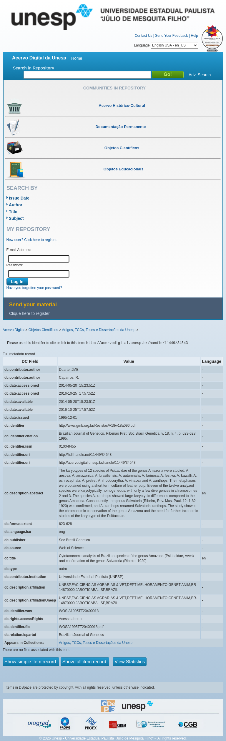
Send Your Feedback (171, 36)
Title (13, 211)
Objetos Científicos (43, 330)
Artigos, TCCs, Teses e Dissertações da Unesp (98, 330)
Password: (14, 265)
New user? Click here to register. (31, 240)
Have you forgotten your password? (34, 288)
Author (15, 204)
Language (166, 45)
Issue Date (19, 198)
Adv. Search (200, 74)
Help (194, 36)
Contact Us (143, 36)
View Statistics (129, 661)
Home (76, 58)
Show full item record (85, 661)
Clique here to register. (30, 313)
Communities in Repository (114, 88)
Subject (16, 218)
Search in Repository (33, 68)
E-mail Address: (18, 250)
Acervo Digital (13, 330)
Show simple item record (30, 661)
